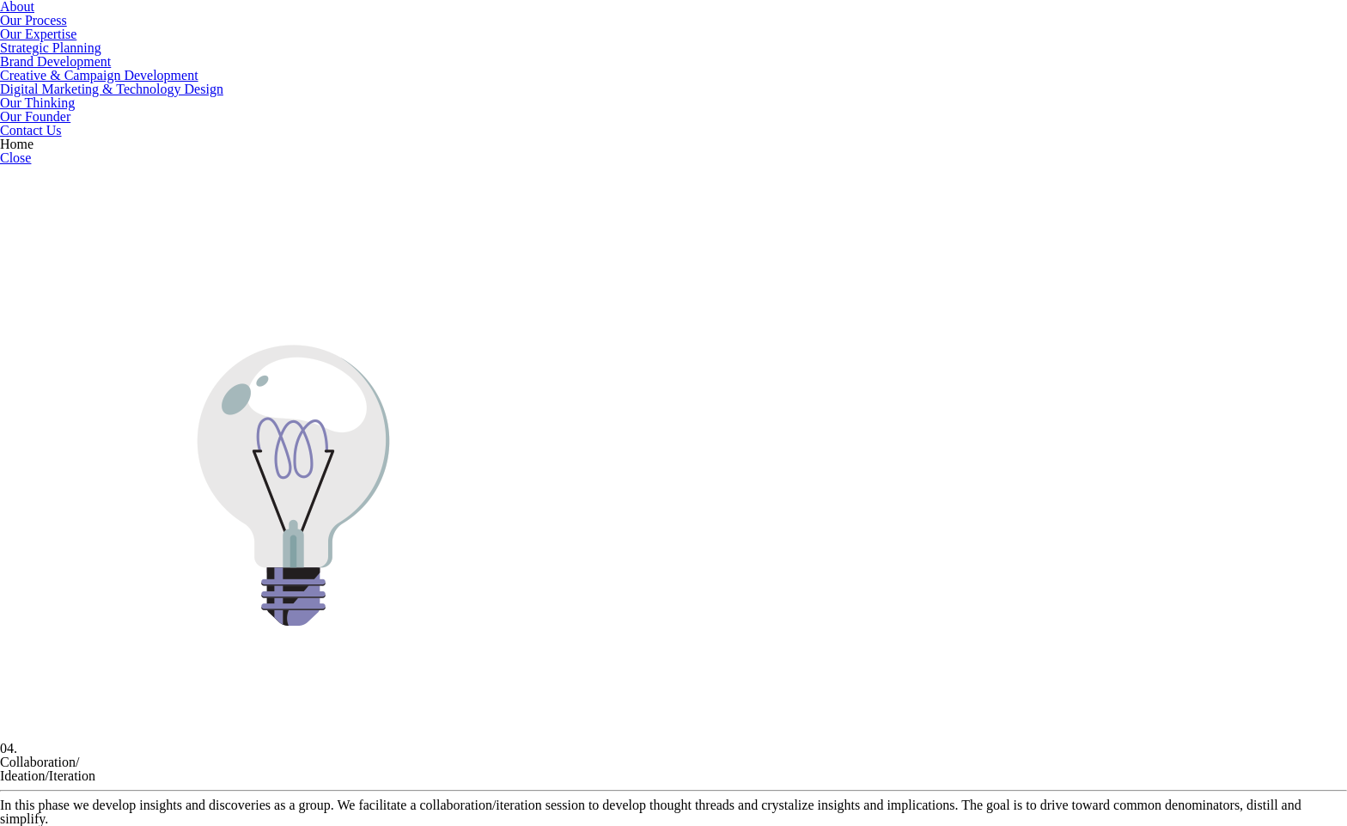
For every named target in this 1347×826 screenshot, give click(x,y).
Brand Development (55, 61)
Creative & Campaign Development (99, 75)
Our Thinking (37, 102)
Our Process (33, 20)
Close (15, 157)
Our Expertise (38, 34)
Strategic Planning (50, 47)
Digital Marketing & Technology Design (111, 89)
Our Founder (35, 116)
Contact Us (31, 130)
